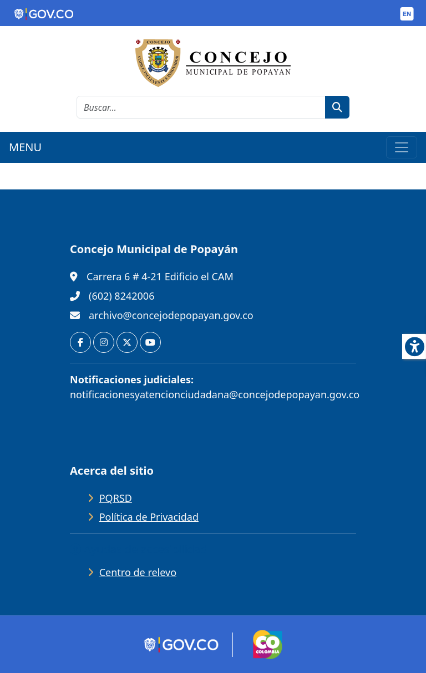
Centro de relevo (137, 572)
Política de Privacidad (149, 516)
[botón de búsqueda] (337, 107)
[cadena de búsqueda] (201, 107)
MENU (25, 147)
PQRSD (115, 498)
